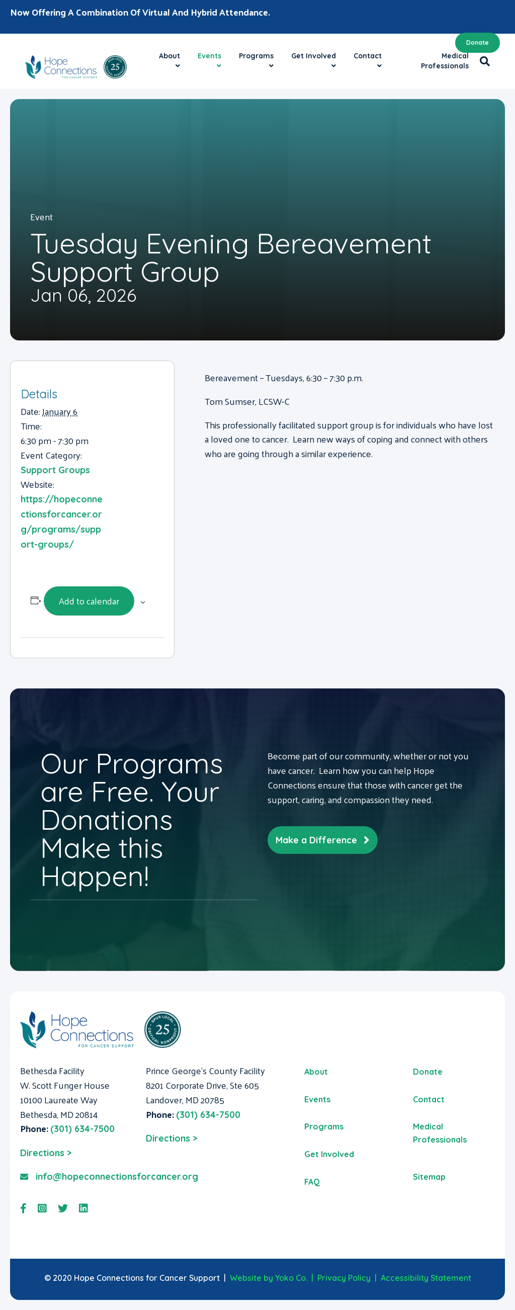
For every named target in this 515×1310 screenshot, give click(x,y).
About (169, 55)
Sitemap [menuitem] (429, 1177)
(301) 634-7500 (82, 1128)
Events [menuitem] (317, 1099)
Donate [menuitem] (428, 1072)
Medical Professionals (445, 60)
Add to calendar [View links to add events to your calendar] (89, 600)
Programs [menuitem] (324, 1126)
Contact (368, 55)
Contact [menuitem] (429, 1099)
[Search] (482, 61)
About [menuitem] (316, 1072)
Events (209, 55)
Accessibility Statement (426, 1278)
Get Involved (313, 55)
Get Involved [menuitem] (329, 1154)
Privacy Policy (344, 1278)
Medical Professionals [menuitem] (440, 1133)
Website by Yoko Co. (268, 1278)
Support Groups (55, 470)
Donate (477, 42)
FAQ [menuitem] (312, 1182)
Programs (256, 55)
